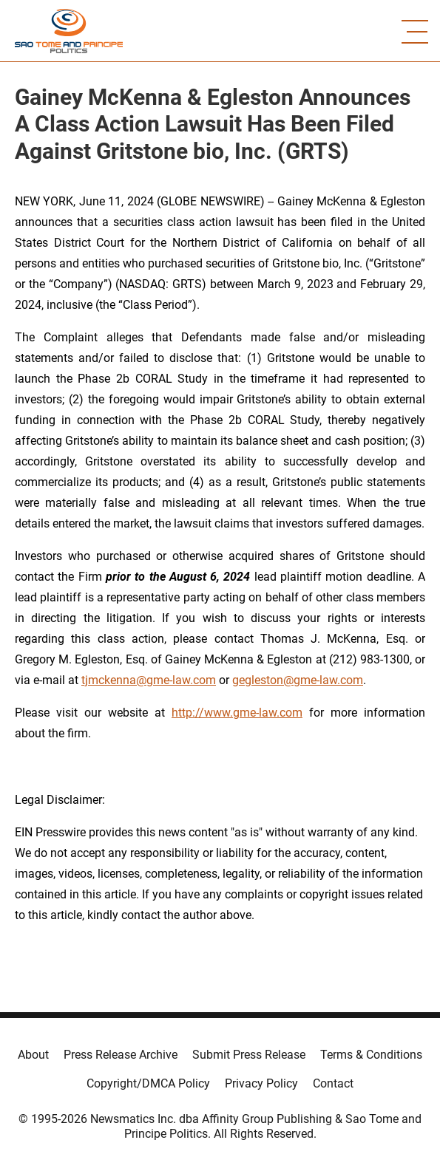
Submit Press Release (248, 1055)
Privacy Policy (261, 1083)
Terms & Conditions (371, 1055)
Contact (333, 1083)
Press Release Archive (120, 1055)
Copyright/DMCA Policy (148, 1083)
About (33, 1055)
